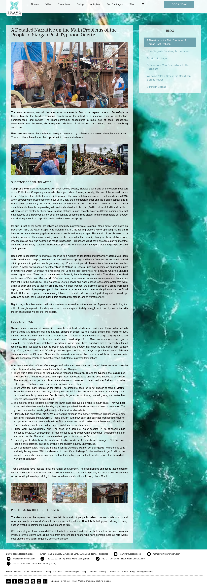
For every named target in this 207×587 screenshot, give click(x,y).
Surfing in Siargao (156, 87)
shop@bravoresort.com (24, 558)
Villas (48, 4)
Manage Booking (145, 571)
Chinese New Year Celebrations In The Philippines (168, 67)
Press (125, 571)
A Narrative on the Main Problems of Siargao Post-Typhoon (166, 42)
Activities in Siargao (157, 58)
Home (9, 571)
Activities (95, 4)
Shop (132, 4)
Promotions (64, 4)
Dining (80, 4)
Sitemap (55, 580)
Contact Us (114, 571)
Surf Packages (115, 4)
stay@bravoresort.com (130, 553)
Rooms (35, 4)
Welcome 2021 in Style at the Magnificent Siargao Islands (169, 78)
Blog (132, 571)
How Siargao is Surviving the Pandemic (168, 51)
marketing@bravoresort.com (166, 553)
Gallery (103, 571)
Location (93, 571)
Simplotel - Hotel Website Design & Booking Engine (86, 580)
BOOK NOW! (179, 4)
